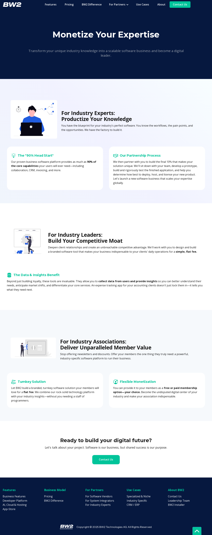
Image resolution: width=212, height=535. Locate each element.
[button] (119, 5)
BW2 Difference (92, 4)
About (161, 4)
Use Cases (142, 4)
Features (50, 4)
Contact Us (180, 4)
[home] (12, 4)
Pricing (69, 4)
